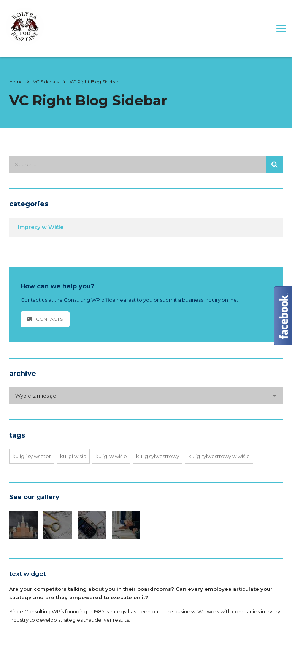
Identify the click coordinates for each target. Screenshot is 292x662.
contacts (45, 319)
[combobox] (146, 395)
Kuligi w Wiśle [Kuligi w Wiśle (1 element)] (111, 456)
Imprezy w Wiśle (40, 227)
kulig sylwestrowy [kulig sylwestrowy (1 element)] (157, 456)
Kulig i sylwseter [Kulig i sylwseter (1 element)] (32, 456)
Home (15, 81)
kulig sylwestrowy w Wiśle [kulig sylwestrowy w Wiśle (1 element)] (219, 456)
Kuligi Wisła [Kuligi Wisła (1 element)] (73, 456)
